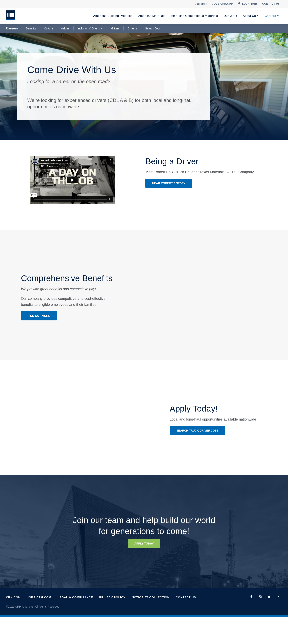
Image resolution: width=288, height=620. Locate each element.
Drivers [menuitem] (132, 28)
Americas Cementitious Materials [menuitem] (194, 15)
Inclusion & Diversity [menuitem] (90, 28)
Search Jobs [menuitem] (153, 28)
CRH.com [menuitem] (13, 601)
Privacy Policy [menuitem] (112, 601)
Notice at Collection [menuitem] (151, 601)
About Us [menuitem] (249, 15)
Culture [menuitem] (48, 28)
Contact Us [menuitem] (186, 601)
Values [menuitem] (65, 28)
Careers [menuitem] (270, 15)
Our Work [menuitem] (230, 15)
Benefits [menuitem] (31, 28)
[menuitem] (222, 4)
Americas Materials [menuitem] (151, 15)
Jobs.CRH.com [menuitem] (39, 601)
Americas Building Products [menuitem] (112, 15)
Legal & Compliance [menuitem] (75, 601)
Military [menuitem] (115, 28)
